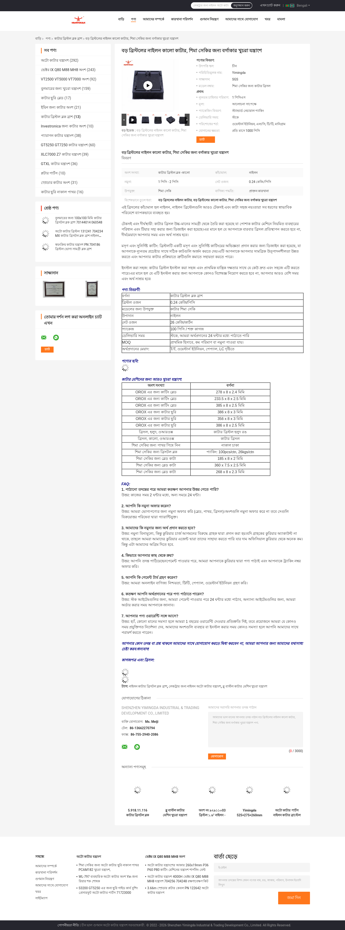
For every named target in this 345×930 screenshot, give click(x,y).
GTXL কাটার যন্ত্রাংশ (55, 164)
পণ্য (133, 19)
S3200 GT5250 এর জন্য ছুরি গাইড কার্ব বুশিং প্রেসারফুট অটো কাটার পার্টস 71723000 (108, 890)
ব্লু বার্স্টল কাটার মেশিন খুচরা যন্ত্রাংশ (245, 686)
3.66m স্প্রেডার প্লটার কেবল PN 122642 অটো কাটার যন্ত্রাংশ (178, 890)
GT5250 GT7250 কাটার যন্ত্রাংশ (64, 145)
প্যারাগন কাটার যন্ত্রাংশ (57, 135)
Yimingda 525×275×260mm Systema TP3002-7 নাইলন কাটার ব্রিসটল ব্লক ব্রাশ (249, 813)
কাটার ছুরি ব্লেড (52, 98)
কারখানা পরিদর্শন (182, 19)
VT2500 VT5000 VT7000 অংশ (65, 79)
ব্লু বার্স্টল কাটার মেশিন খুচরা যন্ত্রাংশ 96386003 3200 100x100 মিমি (175, 813)
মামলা (281, 19)
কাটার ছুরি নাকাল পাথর (58, 192)
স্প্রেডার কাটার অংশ (55, 182)
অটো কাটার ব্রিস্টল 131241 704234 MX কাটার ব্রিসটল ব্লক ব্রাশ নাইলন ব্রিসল (79, 235)
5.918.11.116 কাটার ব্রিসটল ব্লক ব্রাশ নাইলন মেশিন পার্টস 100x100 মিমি (137, 813)
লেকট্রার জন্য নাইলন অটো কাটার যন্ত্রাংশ (195, 686)
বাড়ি (121, 19)
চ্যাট (201, 139)
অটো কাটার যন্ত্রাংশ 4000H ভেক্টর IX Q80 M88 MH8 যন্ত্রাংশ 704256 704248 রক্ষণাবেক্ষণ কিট (178, 879)
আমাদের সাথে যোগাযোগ (241, 19)
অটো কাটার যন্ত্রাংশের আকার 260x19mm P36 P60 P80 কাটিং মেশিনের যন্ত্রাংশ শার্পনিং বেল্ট (178, 867)
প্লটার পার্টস (49, 173)
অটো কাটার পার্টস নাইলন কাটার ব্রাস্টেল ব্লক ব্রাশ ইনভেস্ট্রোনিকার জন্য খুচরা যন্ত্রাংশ (287, 813)
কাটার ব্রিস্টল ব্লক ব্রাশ (68, 38)
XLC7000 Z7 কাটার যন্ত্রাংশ (61, 154)
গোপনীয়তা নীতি (68, 925)
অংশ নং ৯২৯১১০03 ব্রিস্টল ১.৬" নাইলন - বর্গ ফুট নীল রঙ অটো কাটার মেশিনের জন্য (212, 813)
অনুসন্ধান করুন (241, 5)
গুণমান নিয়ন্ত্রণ (209, 19)
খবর (267, 19)
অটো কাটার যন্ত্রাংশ (55, 60)
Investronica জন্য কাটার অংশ (63, 126)
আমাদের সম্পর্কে (153, 19)
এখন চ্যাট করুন (270, 5)
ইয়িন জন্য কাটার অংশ (57, 107)
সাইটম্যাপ (41, 898)
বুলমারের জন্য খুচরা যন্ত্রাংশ (61, 88)
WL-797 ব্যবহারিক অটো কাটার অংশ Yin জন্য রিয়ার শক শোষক (108, 879)
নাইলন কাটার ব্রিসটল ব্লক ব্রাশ (148, 686)
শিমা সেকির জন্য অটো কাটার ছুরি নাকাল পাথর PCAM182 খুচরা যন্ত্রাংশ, (109, 867)
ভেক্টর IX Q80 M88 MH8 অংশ (63, 70)
